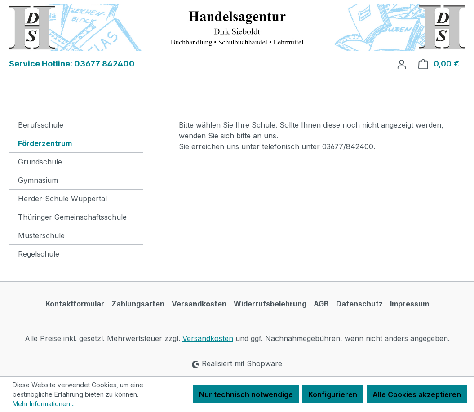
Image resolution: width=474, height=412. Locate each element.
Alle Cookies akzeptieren (416, 394)
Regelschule (38, 253)
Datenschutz (359, 303)
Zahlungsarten (137, 303)
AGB (321, 303)
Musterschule (41, 235)
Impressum (409, 303)
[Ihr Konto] (401, 64)
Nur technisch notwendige (246, 394)
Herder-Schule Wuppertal (62, 198)
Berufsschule (40, 124)
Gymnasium (38, 180)
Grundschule (40, 161)
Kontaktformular (74, 303)
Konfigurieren (332, 394)
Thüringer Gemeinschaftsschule (72, 217)
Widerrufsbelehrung (270, 303)
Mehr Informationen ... (44, 404)
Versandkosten (199, 303)
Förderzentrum (45, 143)
